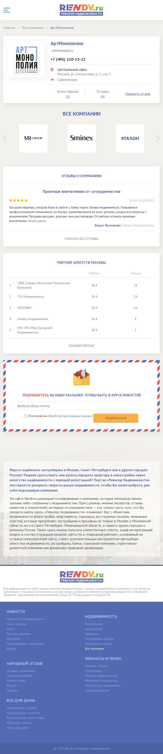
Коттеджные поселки (99, 639)
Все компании (94, 649)
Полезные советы (19, 723)
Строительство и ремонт (23, 713)
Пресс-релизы (16, 624)
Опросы (12, 690)
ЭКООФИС (24, 308)
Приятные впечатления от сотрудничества (81, 191)
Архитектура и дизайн (22, 708)
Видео (11, 649)
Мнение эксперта (19, 634)
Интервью (13, 639)
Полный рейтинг (82, 346)
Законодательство (97, 690)
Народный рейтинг (20, 676)
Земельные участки (98, 644)
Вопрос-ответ (16, 681)
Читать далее (37, 221)
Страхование (94, 671)
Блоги (11, 629)
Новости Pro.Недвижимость (26, 619)
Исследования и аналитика (25, 644)
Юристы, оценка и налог (101, 676)
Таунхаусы (92, 634)
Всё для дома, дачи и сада (25, 718)
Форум (11, 685)
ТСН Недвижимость (30, 296)
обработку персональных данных (69, 416)
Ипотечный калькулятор (101, 681)
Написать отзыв (137, 93)
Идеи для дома (18, 728)
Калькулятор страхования (102, 685)
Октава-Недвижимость (138, 225)
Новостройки (94, 624)
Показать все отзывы (81, 239)
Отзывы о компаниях (21, 671)
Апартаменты (94, 629)
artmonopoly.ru (62, 50)
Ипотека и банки (96, 666)
